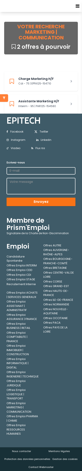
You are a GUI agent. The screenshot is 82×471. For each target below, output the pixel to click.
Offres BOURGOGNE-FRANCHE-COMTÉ (57, 261)
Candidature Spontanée (16, 258)
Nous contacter (21, 451)
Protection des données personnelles (27, 459)
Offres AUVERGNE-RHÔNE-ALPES (56, 252)
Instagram (16, 140)
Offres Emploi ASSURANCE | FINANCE (22, 317)
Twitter (41, 131)
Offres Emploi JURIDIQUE (16, 383)
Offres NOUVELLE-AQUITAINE (55, 311)
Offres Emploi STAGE (21, 279)
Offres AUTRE (52, 245)
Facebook (15, 131)
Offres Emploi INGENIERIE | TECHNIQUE (23, 374)
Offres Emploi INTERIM (22, 265)
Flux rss (38, 148)
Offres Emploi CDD (19, 270)
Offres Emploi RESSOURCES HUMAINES (16, 429)
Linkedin (43, 140)
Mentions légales (59, 451)
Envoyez (41, 201)
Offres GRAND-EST (56, 286)
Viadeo (13, 148)
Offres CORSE (52, 281)
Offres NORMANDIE (56, 304)
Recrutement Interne (21, 284)
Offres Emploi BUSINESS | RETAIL (18, 326)
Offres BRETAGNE (55, 268)
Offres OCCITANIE (55, 318)
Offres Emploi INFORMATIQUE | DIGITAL (17, 363)
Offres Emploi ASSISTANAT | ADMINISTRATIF (17, 305)
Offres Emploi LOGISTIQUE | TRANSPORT (16, 394)
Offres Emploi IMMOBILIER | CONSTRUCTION (18, 350)
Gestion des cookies (65, 459)
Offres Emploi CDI (19, 275)
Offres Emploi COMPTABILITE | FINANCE (17, 337)
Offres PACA (52, 323)
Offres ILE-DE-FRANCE (58, 300)
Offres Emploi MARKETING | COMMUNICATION (19, 407)
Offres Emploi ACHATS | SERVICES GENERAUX (22, 295)
